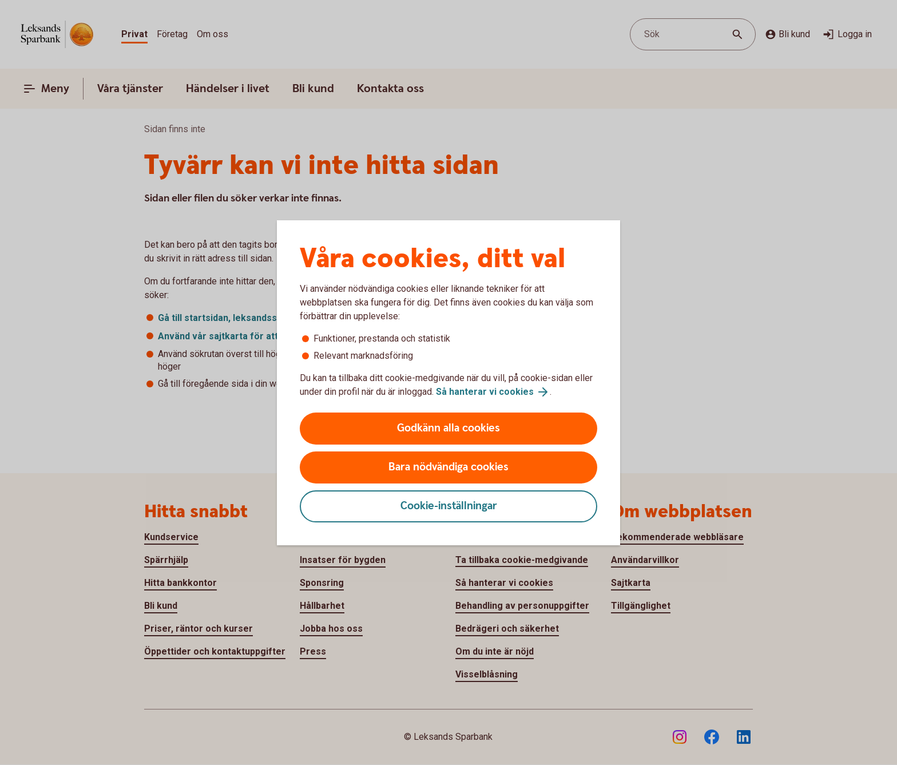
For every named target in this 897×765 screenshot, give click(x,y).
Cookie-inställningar (448, 506)
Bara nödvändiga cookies (448, 467)
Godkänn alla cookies (448, 428)
